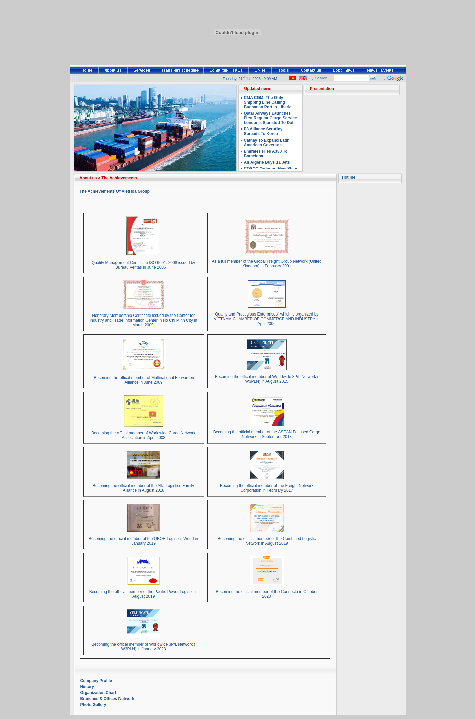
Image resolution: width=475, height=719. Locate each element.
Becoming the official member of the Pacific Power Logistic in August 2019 (143, 594)
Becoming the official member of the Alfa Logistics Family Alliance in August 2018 (143, 488)
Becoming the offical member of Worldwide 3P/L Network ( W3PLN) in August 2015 (267, 379)
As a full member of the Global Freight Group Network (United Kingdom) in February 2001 (267, 263)
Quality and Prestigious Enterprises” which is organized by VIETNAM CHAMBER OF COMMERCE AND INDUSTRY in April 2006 (266, 319)
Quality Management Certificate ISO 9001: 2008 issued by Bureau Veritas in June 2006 (143, 265)
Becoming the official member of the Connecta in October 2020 (267, 594)
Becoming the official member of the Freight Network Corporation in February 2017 (266, 488)
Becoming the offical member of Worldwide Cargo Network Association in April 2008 (143, 435)
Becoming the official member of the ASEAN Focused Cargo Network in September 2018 (266, 434)
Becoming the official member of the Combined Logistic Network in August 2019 (267, 541)
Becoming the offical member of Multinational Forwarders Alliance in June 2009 (143, 380)
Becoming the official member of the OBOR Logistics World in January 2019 (143, 541)
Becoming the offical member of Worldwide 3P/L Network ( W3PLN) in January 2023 (143, 646)
